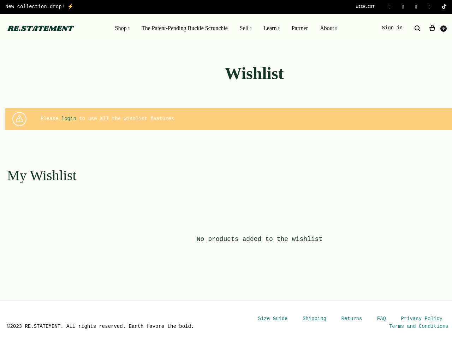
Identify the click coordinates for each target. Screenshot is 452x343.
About (328, 28)
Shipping (314, 318)
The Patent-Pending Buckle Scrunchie (185, 28)
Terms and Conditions (418, 326)
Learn (271, 28)
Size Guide (273, 318)
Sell (245, 28)
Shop (122, 28)
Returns (351, 318)
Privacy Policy (421, 318)
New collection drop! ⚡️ (39, 7)
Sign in (392, 28)
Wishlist (365, 7)
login (68, 119)
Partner (300, 28)
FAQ (381, 318)
